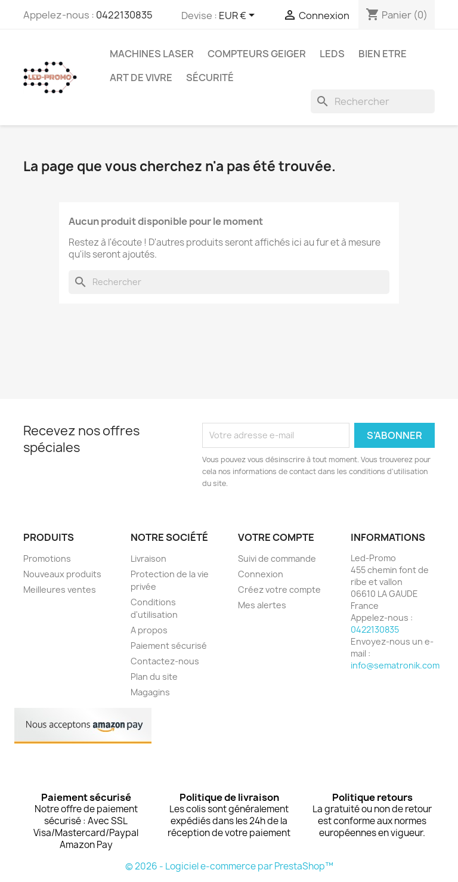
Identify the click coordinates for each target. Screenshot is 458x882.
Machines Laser (152, 53)
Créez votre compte (279, 589)
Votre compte (276, 537)
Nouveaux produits (62, 574)
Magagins (150, 692)
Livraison (148, 558)
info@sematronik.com (395, 665)
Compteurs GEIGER (257, 53)
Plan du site (154, 676)
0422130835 (124, 14)
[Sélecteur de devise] (239, 16)
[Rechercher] (373, 101)
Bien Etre (382, 53)
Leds (332, 53)
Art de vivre (141, 77)
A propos (149, 630)
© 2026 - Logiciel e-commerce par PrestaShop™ (229, 866)
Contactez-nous (165, 661)
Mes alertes (262, 605)
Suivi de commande (277, 558)
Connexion (260, 574)
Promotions (47, 558)
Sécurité (210, 77)
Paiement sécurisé (169, 645)
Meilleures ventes (59, 589)
